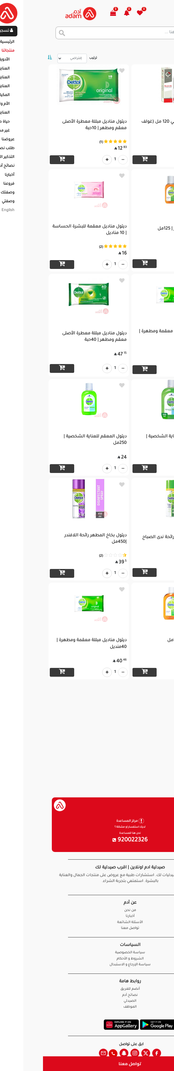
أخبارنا (87, 916)
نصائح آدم (87, 995)
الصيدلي (87, 1001)
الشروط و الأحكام (87, 959)
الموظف (87, 1007)
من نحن (87, 910)
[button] (87, 13)
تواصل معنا (87, 1063)
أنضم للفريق (87, 989)
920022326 (87, 840)
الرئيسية (162, 47)
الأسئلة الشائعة (87, 923)
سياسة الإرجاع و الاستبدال (87, 965)
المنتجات (140, 47)
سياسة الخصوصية (87, 953)
